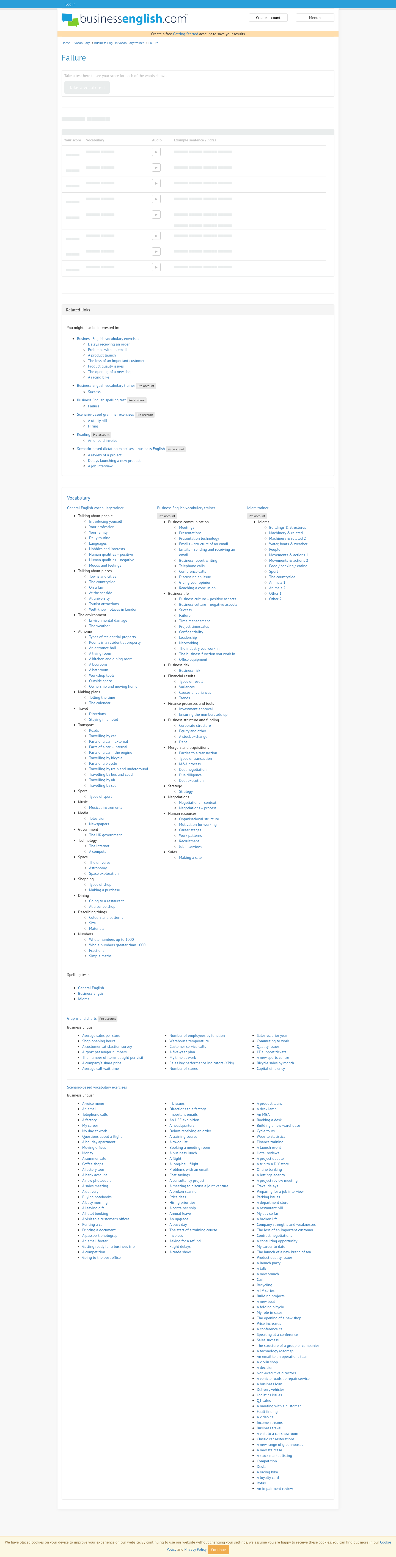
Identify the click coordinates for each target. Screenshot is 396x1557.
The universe (99, 862)
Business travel (269, 1428)
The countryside (102, 581)
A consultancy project (186, 1180)
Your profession (101, 526)
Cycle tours (266, 1130)
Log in (70, 4)
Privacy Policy (195, 1549)
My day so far (267, 1213)
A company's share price (101, 1062)
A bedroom (98, 664)
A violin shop (267, 1361)
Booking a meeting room (189, 1147)
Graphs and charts (82, 1018)
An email (89, 1108)
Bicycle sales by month (275, 1062)
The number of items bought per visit (112, 1057)
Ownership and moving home (113, 686)
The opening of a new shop (110, 371)
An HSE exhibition (184, 1119)
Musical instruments (105, 807)
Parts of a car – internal (108, 746)
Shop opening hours (98, 1040)
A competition (93, 1251)
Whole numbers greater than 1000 (117, 944)
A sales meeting (95, 1185)
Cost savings (179, 1174)
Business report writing (198, 560)
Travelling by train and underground (118, 768)
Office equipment (193, 659)
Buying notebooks (97, 1196)
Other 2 (275, 598)
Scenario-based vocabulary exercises (97, 1087)
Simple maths (100, 955)
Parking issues (268, 1196)
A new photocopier (97, 1180)
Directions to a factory (187, 1108)
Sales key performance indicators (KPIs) (201, 1062)
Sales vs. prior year (272, 1035)
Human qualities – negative (111, 559)
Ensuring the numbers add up (203, 714)
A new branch (268, 1273)
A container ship (182, 1207)
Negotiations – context (197, 802)
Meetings (186, 527)
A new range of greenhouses (280, 1444)
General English (91, 987)
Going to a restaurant (106, 900)
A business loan (269, 1383)
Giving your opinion (195, 582)
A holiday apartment (99, 1141)
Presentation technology (199, 538)
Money (87, 1152)
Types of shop (100, 884)
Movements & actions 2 (288, 560)
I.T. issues (177, 1103)
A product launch (102, 355)
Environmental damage (108, 620)
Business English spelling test (101, 400)
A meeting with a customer (279, 1406)
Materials (96, 928)
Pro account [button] (146, 386)
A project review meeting (277, 1180)
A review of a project (105, 455)
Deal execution (191, 780)
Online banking (269, 1169)
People (274, 549)
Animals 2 (277, 587)
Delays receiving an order (109, 344)
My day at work (94, 1130)
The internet (99, 845)
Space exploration (104, 873)
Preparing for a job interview (280, 1191)
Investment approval (196, 708)
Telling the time (102, 697)
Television (97, 818)
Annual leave (180, 1213)
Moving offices (94, 1147)
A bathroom (98, 669)
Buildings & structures (287, 527)
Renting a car (93, 1224)
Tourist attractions (104, 603)
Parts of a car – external (108, 741)
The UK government (105, 834)
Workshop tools (101, 675)
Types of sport (100, 796)
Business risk (189, 670)
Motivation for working (198, 824)
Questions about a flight (102, 1136)
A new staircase (269, 1450)
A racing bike (98, 377)
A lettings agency (271, 1174)
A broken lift (267, 1218)
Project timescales (194, 626)
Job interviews (190, 846)
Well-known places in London (113, 609)
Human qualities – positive (111, 554)
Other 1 (275, 593)
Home (66, 43)
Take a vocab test (87, 87)
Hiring (93, 426)
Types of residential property (112, 636)
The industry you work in (199, 648)
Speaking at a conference (277, 1334)
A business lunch (183, 1152)
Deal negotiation (193, 769)
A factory (89, 1119)
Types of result (191, 681)
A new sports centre (273, 1057)
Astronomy (98, 867)
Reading (83, 434)
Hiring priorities (182, 1202)
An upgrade (178, 1218)
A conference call (271, 1328)
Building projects (271, 1295)
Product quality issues (106, 366)
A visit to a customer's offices (106, 1218)
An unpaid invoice (102, 440)
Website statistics (271, 1136)
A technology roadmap (275, 1350)
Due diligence (190, 774)
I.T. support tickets (272, 1051)
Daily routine (99, 537)
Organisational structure (199, 818)
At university (99, 598)
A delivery (90, 1191)
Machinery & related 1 (287, 532)
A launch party (268, 1262)
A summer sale (94, 1158)
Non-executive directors (276, 1372)
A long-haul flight (183, 1163)
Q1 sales (264, 1400)
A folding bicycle (270, 1306)
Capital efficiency (271, 1068)
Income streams (270, 1422)
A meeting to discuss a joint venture (198, 1185)
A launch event (269, 1147)
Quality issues (268, 1046)
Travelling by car (102, 735)
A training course (183, 1136)
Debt (183, 741)
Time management (194, 620)
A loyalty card (268, 1477)
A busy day (178, 1224)
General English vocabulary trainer (95, 507)
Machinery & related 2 (287, 538)
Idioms (83, 998)
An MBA (263, 1114)
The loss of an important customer (116, 360)
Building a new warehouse (278, 1125)
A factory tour (93, 1169)
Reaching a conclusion (197, 587)
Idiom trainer (258, 507)
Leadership (188, 637)
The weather (99, 625)
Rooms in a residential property (115, 642)
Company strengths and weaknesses (286, 1224)
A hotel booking (95, 1213)
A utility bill (97, 420)
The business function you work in (207, 653)
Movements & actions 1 (288, 554)
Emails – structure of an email (203, 543)
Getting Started (185, 33)
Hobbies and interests (107, 548)
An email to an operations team (283, 1356)
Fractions (96, 950)
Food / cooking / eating (288, 565)
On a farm (97, 587)
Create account (268, 17)
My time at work (182, 1057)
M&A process (190, 763)
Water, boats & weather (288, 543)
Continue (218, 1549)
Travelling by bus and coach (111, 774)
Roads (94, 730)
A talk (261, 1268)
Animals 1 (277, 582)
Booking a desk (269, 1119)
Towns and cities (102, 576)
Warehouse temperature (189, 1040)
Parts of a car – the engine (110, 752)
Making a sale (190, 857)
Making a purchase (104, 889)
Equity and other (192, 730)
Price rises (177, 1196)
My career (90, 1125)
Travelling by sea (103, 785)
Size (92, 922)
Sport (273, 571)
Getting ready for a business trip (108, 1246)
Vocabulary (82, 43)
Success (94, 391)
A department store (272, 1202)
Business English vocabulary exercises (108, 338)
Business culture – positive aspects (207, 598)
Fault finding (267, 1411)
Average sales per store (101, 1035)
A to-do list (178, 1141)
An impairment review (275, 1488)
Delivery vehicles (271, 1389)
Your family (98, 532)
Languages (98, 543)
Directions (97, 713)
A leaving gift (93, 1207)
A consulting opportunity (277, 1240)
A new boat (266, 1301)
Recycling (264, 1284)
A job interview (100, 466)
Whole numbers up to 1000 (111, 939)
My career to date (271, 1246)
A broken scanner (183, 1191)
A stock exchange (193, 736)
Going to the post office (101, 1257)
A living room (100, 653)
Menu (315, 17)
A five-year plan (182, 1051)
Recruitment (189, 840)
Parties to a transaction (198, 752)
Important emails (183, 1114)
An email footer (95, 1240)
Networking (188, 642)
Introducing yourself (105, 521)
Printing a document (99, 1229)
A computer (98, 851)
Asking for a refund (185, 1240)
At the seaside (100, 592)
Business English (92, 993)
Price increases (269, 1323)
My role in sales (269, 1312)
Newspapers (99, 823)
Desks (261, 1466)
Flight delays (180, 1246)
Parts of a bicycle (103, 763)
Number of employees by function (197, 1035)
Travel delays (267, 1185)
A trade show (180, 1251)
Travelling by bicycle (105, 757)
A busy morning (95, 1202)
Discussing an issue (195, 576)
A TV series (265, 1290)
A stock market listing (274, 1455)
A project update (270, 1158)
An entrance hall (102, 647)
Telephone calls (192, 565)
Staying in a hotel (103, 719)
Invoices (176, 1235)
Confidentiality (191, 631)
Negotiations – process (197, 807)
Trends (184, 697)
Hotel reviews (268, 1152)
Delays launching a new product (114, 460)
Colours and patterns (106, 917)
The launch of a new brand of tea (284, 1251)
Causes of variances (195, 692)
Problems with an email (107, 349)
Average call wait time (100, 1068)
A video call (266, 1417)
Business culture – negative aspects (208, 604)
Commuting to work (273, 1040)
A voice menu (93, 1103)
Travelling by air (102, 779)
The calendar (100, 702)
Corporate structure (195, 725)
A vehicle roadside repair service (283, 1378)
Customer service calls (187, 1046)
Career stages (190, 829)
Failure (153, 43)
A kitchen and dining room (111, 658)
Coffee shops (92, 1163)
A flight (175, 1158)
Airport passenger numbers (104, 1051)
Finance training (270, 1141)
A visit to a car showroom (277, 1433)
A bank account (94, 1174)
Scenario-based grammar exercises (105, 414)
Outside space (100, 680)
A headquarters (181, 1125)
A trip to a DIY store (273, 1163)
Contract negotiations (274, 1235)
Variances (186, 686)
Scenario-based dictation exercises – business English (121, 448)
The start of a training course (193, 1229)
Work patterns (190, 835)
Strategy (186, 791)
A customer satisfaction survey (107, 1046)
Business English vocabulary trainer (119, 43)
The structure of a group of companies (288, 1345)
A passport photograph (101, 1235)
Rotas (261, 1483)
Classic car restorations (276, 1439)
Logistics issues (269, 1394)
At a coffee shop (102, 906)
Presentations (190, 532)
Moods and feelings (105, 565)
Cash (261, 1279)
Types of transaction (195, 758)
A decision (265, 1367)
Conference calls (192, 571)
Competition (267, 1461)
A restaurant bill (270, 1207)
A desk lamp (267, 1108)
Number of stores (183, 1068)
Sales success (268, 1339)
